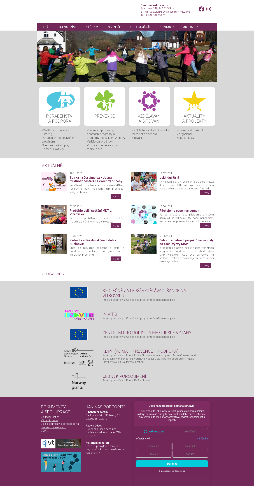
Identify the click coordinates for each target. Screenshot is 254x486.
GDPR (44, 430)
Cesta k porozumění (124, 376)
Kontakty (170, 27)
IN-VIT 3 (109, 314)
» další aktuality (53, 274)
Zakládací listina (50, 417)
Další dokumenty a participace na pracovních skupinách (60, 425)
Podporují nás (142, 27)
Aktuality (194, 27)
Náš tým (93, 27)
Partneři (115, 27)
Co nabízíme (68, 27)
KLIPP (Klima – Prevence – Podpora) (140, 351)
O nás (46, 27)
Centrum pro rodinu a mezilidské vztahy (146, 332)
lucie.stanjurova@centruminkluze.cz (169, 11)
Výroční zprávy (49, 420)
